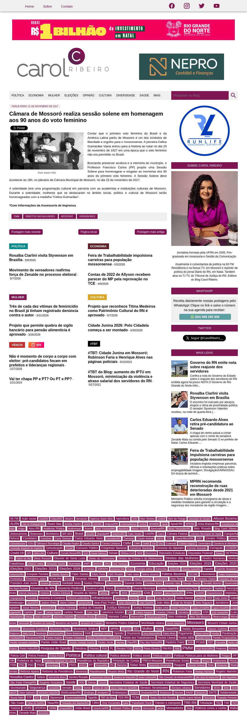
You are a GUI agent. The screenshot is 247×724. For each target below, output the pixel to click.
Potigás (226, 655)
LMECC (196, 612)
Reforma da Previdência (57, 671)
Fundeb (55, 583)
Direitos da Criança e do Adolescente (140, 558)
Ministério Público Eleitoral (122, 623)
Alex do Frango (176, 518)
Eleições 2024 (45, 569)
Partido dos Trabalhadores (138, 637)
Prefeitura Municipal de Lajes (59, 661)
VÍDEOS (17, 345)
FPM (190, 578)
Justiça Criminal (66, 607)
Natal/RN (172, 628)
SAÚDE (144, 95)
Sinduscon (165, 692)
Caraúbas (46, 538)
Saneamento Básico (101, 677)
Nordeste (41, 633)
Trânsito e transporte (167, 703)
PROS (233, 660)
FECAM (193, 574)
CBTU (160, 538)
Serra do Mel (101, 688)
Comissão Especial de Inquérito (26, 548)
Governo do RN (42, 588)
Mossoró (67, 216)
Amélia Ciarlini (73, 524)
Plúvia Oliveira (152, 648)
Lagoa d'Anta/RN (200, 608)
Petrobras (81, 648)
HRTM (114, 593)
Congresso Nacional (113, 548)
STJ (37, 697)
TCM (135, 697)
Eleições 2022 (20, 569)
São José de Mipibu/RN (207, 677)
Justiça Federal (142, 607)
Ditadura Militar (36, 563)
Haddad (219, 588)
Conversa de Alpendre (170, 548)
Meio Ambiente (177, 616)
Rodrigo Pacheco (204, 671)
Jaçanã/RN (32, 602)
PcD (190, 642)
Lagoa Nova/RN (221, 608)
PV (111, 665)
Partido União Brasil (53, 642)
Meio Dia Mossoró (200, 616)
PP (235, 655)
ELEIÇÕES (71, 95)
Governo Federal (70, 588)
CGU (31, 543)
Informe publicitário (78, 598)
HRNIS (103, 593)
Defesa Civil (127, 553)
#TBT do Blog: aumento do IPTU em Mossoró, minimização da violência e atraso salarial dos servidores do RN (120, 376)
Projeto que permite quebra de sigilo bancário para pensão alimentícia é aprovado (41, 329)
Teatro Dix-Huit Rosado (163, 697)
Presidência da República (93, 660)
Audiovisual (74, 528)
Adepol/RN (56, 519)
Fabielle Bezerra (60, 574)
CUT (86, 553)
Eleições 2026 (70, 569)
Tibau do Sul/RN (35, 703)
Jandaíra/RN (85, 602)
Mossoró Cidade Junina (222, 623)
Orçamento (133, 633)
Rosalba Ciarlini (22, 677)
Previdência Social (177, 660)
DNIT (87, 563)
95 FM (14, 518)
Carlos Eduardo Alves (89, 538)
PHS (104, 648)
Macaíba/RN (16, 616)
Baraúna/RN (157, 528)
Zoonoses (43, 713)
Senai (78, 688)
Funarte (44, 583)
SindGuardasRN (71, 692)
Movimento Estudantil (35, 628)
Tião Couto (17, 703)
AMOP (87, 524)
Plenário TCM (124, 648)
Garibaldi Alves (71, 583)
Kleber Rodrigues (180, 608)
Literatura (183, 612)
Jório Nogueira (204, 602)
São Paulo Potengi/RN (23, 682)
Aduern (69, 518)
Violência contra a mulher (211, 708)
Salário (41, 677)
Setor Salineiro (27, 692)
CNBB (146, 543)
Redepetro (222, 665)
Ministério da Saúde (67, 623)
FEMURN (55, 578)
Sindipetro (103, 692)
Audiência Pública (54, 528)
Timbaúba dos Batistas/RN (75, 703)
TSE (226, 703)
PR (12, 660)
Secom (102, 682)
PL (111, 648)
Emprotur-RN (117, 569)
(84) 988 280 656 (205, 317)
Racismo (121, 665)
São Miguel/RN (229, 677)
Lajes (40, 612)
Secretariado (18, 687)
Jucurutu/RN (48, 608)
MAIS (157, 95)
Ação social (29, 518)
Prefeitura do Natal (29, 660)
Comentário (204, 543)
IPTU (142, 598)
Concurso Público (87, 548)
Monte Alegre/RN (175, 623)
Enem (130, 569)
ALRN (14, 524)
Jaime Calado (67, 602)
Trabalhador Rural (141, 703)
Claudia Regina (70, 543)
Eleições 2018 (200, 563)
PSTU (83, 665)
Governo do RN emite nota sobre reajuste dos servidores (213, 367)
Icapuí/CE (135, 593)
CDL (169, 538)
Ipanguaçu (121, 598)
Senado (67, 687)
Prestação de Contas (126, 660)
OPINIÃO (88, 95)
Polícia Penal (56, 655)
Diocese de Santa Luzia (69, 558)
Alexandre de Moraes (199, 519)
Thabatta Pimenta (227, 697)
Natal (159, 628)
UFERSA (40, 708)
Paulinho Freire (175, 642)
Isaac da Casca (164, 598)
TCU (144, 697)
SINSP (189, 692)
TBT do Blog (108, 697)
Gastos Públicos (94, 583)
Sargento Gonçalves (50, 682)
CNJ (160, 543)
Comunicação (54, 548)
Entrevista (161, 569)
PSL (63, 665)
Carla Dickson (63, 538)
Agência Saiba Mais (101, 518)
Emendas (89, 569)
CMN (137, 543)
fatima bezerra (150, 574)
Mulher (147, 628)
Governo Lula (94, 588)
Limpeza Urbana (165, 612)
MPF (104, 628)
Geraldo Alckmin (212, 583)
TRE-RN (190, 703)
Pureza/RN (101, 665)
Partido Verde (105, 642)
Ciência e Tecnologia (47, 543)
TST (235, 703)
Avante (88, 528)
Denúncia (151, 553)
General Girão (133, 583)
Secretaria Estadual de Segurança (172, 682)
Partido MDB (186, 637)
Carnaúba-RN (113, 538)
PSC (21, 665)
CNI (154, 543)
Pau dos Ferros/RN (151, 642)
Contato (67, 6)
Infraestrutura (102, 598)
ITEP (209, 598)
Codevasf (171, 543)
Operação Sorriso (102, 633)
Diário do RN (24, 558)
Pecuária (220, 642)
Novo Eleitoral (74, 633)
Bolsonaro (36, 533)
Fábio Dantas (80, 574)
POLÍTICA (17, 95)
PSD (31, 665)
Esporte (208, 569)
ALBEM (161, 519)
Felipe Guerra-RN (228, 574)
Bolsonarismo (18, 533)
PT (91, 665)
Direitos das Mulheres (40, 216)
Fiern (114, 578)
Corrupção (216, 548)
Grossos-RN (123, 588)
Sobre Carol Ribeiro (204, 165)
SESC (217, 687)
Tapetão (93, 697)
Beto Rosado (202, 528)
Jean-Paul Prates (104, 602)
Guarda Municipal (144, 588)
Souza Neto (16, 697)
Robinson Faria (182, 671)
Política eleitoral (119, 655)
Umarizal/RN (65, 708)
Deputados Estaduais (172, 553)
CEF (199, 538)
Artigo (21, 528)
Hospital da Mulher (85, 593)
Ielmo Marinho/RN (174, 593)
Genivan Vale (172, 583)
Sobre (47, 6)
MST (136, 628)
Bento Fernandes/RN (179, 528)
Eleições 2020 (226, 563)
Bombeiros (52, 533)
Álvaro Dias (54, 524)
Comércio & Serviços (225, 543)
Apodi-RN (176, 524)
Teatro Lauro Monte (190, 697)
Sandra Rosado (78, 677)
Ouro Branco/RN (151, 633)
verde (160, 708)
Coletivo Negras (187, 543)
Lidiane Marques (144, 612)
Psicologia (53, 665)
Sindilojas (89, 692)
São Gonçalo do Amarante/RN (176, 677)
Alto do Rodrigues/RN (33, 524)
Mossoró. (14, 629)
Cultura (52, 553)
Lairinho (28, 612)
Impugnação (17, 598)
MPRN (114, 628)
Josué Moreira (31, 607)
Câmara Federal (177, 533)
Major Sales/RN (43, 616)
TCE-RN (123, 697)
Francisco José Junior (23, 583)
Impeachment (214, 593)
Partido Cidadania (75, 637)
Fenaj (68, 578)
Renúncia (81, 671)
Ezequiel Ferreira (37, 574)
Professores (219, 660)
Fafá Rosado (115, 574)
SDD (81, 682)
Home (29, 6)
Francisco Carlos (206, 578)
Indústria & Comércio (52, 598)
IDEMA (158, 593)
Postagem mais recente (25, 232)
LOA (205, 612)
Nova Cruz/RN (56, 633)
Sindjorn (134, 692)
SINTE (213, 692)
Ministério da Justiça (42, 623)
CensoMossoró (17, 543)
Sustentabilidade (75, 697)
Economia (137, 563)
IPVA (150, 598)
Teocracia (209, 697)
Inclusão (31, 598)
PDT (210, 642)
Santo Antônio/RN (147, 677)
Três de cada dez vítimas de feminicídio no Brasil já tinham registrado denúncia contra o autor (43, 310)
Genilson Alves (153, 583)
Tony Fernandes (111, 703)
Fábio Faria (98, 574)
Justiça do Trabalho (91, 607)
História (44, 593)
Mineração (24, 623)
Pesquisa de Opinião (56, 648)
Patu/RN (132, 642)
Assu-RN (33, 528)
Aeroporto (81, 518)
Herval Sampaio (28, 593)
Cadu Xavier (134, 533)
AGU (134, 519)
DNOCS (98, 563)
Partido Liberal (167, 637)
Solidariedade (228, 692)
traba (125, 703)
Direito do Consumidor (102, 558)
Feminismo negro (36, 578)
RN (166, 670)
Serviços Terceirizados (154, 687)
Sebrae (92, 682)
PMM (187, 648)
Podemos (221, 648)
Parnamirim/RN (34, 637)
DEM (139, 553)
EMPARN (103, 569)
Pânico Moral (202, 633)
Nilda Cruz (28, 633)
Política (73, 655)
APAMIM (154, 524)
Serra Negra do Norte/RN (124, 688)
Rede (211, 665)
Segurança (37, 687)
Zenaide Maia (27, 712)
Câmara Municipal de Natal (206, 533)
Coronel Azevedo (196, 548)
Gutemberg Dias (188, 588)
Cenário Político (216, 538)
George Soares (191, 583)
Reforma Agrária (29, 671)
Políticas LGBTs (162, 655)
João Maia (163, 602)
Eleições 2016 (177, 563)
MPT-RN (126, 629)
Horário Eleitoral (61, 593)
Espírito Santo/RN (191, 569)
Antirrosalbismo (128, 524)
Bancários (124, 528)
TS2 (218, 703)
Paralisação (229, 633)
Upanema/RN (100, 708)
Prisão (195, 660)
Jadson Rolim (49, 602)
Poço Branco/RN (204, 648)
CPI (29, 553)
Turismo (15, 708)
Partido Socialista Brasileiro (24, 642)
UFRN (52, 708)
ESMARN (174, 569)
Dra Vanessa (120, 563)
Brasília (90, 534)
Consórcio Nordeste (141, 548)
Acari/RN (43, 519)
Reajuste (179, 665)
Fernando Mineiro (86, 578)
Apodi (165, 524)
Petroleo (94, 648)
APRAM (190, 524)
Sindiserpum (119, 692)
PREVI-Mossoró (152, 660)
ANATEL (97, 524)
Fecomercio (208, 574)
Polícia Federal (37, 655)
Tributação (206, 703)
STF (29, 697)
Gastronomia (114, 583)
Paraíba (215, 633)
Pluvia (138, 648)
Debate (113, 553)
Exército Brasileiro (226, 569)
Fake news (132, 574)
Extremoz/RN (16, 574)
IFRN (189, 593)
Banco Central (139, 528)
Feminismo (16, 578)
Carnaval (129, 538)
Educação (156, 563)
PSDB (41, 665)
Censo (233, 538)
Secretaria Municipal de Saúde (217, 682)
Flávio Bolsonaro (143, 579)
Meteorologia (220, 616)
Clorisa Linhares (111, 543)
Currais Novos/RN (71, 553)
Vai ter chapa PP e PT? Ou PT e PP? (40, 379)
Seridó (87, 687)
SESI (226, 688)
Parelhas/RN (16, 638)
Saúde (71, 682)
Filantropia (126, 579)
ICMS (147, 593)
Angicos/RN (111, 524)
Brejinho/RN (119, 534)
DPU (107, 563)
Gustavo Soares (167, 588)
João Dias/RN (146, 602)
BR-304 (67, 533)
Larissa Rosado (73, 612)
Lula (234, 612)
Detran (219, 553)
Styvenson (56, 697)
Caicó (161, 533)
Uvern (137, 708)
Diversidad (74, 563)
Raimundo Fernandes (160, 665)
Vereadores (87, 216)
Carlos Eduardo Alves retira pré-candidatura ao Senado (211, 424)
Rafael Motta (138, 665)
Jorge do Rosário (182, 602)
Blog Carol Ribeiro (226, 528)
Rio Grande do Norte (143, 671)
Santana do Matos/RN (125, 677)
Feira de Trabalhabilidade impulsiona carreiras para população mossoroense (120, 259)
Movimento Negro (60, 628)
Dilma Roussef (42, 558)
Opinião (119, 633)
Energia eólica (144, 569)
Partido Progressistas (225, 637)
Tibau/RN (53, 703)
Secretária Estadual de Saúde (128, 682)
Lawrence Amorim (112, 612)
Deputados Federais (200, 553)
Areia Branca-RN (208, 524)
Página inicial (89, 232)
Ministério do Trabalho (92, 623)
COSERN (231, 548)
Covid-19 (17, 553)
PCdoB (200, 642)
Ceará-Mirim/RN (184, 538)
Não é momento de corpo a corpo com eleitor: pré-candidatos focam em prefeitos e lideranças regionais (42, 360)
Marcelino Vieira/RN (64, 616)
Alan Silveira (147, 518)
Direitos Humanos (213, 558)
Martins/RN (137, 616)
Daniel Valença (98, 553)
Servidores (202, 687)
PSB (13, 665)
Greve (109, 588)
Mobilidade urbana (152, 623)
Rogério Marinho (226, 671)
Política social (141, 655)
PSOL (73, 665)
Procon (206, 661)
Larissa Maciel (53, 612)
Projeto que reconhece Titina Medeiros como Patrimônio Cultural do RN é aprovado (121, 310)
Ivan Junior (221, 598)
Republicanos (97, 671)
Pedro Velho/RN (29, 648)
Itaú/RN (200, 598)
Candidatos (30, 538)
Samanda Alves (57, 677)
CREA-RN (39, 553)
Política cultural (95, 655)
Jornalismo (222, 602)
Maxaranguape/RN (156, 616)
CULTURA (105, 95)
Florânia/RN (161, 579)
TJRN (95, 703)
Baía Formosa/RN (105, 528)
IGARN (200, 593)
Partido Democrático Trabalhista (103, 638)
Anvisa (142, 524)
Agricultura (122, 518)
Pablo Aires (169, 633)
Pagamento (186, 633)
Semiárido (54, 688)
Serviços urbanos (181, 687)
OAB (88, 633)
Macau (29, 616)
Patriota (120, 642)
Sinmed (178, 692)
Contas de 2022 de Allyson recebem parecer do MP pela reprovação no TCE (119, 279)
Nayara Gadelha (217, 628)
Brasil (79, 533)
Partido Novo (203, 638)
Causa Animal (145, 538)
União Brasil (82, 708)
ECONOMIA (36, 95)
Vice (189, 708)
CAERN (149, 533)
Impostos (231, 593)
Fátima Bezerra (173, 574)
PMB (177, 648)
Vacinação (148, 708)
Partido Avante (54, 637)
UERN (27, 708)
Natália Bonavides (193, 628)
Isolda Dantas (184, 598)
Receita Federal (196, 665)
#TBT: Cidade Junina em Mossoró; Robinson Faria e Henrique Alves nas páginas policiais (120, 357)
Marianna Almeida (85, 616)
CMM (17, 216)
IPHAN (133, 598)
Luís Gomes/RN (220, 612)
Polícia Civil (17, 655)
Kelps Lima (162, 607)
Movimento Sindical (85, 628)
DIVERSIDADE (125, 95)
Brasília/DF (103, 533)
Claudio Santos (90, 543)
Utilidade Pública (121, 708)
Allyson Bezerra (225, 518)
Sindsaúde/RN (149, 692)
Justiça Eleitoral (118, 607)
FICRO (104, 579)
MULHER (54, 95)
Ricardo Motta (116, 671)
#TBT (94, 343)
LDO (129, 612)
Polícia (233, 648)
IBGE (125, 593)
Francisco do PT (228, 579)
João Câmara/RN (127, 602)
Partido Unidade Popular (82, 642)
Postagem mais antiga (150, 232)
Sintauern (201, 692)
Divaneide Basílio (56, 563)
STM (44, 697)
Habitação (206, 588)
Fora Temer (177, 578)
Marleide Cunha (118, 616)
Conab (69, 548)
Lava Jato (92, 612)
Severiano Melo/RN (48, 692)
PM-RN (167, 648)
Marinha (101, 616)
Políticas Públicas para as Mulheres (196, 655)
